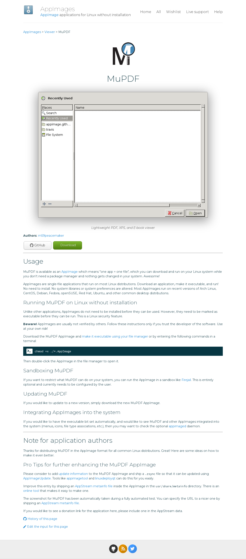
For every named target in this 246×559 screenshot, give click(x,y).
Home (145, 12)
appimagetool (77, 478)
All (158, 12)
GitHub (37, 245)
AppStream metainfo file (94, 486)
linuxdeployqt (105, 478)
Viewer (49, 32)
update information (73, 474)
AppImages (57, 9)
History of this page (40, 519)
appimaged (177, 426)
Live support (197, 12)
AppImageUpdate (37, 478)
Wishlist (173, 12)
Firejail (186, 380)
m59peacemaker (51, 236)
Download (67, 245)
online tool (31, 491)
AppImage (49, 15)
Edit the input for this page (45, 527)
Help (218, 12)
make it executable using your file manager (115, 336)
